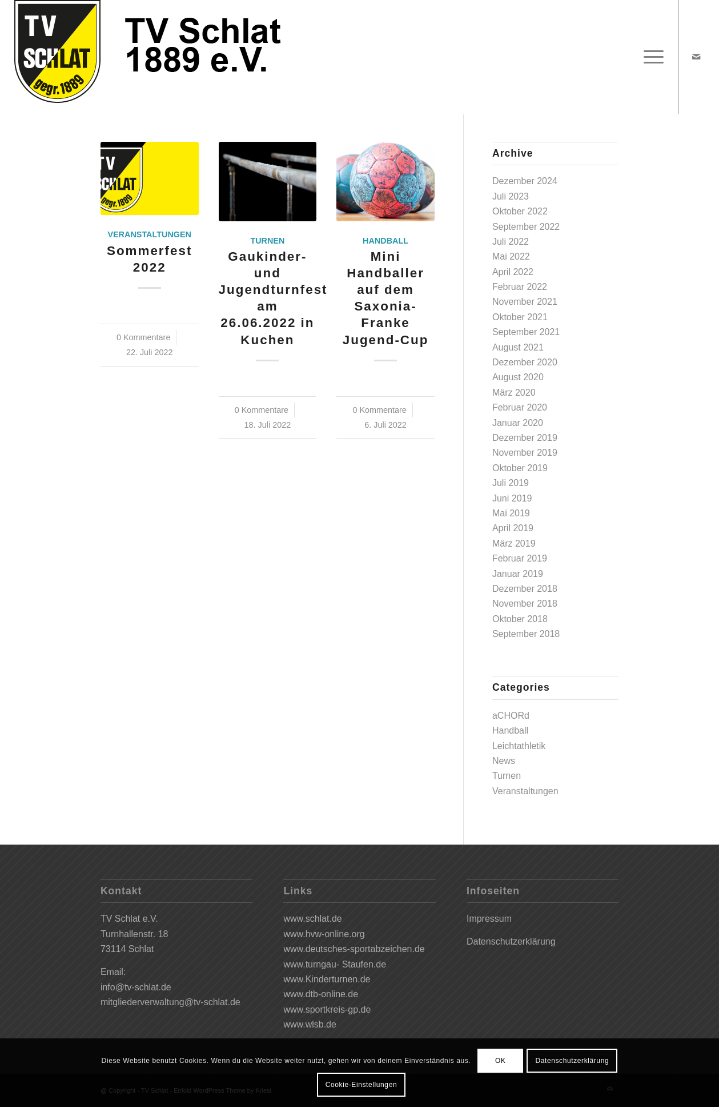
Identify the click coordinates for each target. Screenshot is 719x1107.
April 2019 (512, 528)
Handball (385, 240)
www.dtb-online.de (320, 994)
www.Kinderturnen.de (326, 979)
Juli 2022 (510, 241)
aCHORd (510, 715)
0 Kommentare (143, 337)
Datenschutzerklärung (511, 941)
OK (500, 1061)
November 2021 (524, 301)
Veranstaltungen (149, 234)
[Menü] (650, 57)
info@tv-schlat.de (136, 987)
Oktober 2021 (520, 317)
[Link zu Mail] (696, 56)
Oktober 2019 (520, 468)
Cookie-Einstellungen (361, 1085)
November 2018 (524, 603)
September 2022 (526, 227)
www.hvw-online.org (323, 934)
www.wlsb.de (309, 1024)
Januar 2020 (517, 423)
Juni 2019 (512, 498)
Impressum (489, 918)
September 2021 (526, 332)
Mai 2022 (511, 256)
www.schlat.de (312, 918)
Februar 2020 (519, 407)
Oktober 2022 (520, 211)
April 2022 (512, 272)
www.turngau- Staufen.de (334, 964)
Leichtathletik (518, 746)
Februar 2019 (519, 558)
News (503, 761)
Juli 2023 (510, 196)
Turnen (267, 240)
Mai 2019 (511, 513)
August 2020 (518, 377)
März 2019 (514, 543)
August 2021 (518, 347)
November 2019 (524, 452)
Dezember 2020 (524, 362)
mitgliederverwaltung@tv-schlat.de (170, 1002)
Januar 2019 (517, 574)
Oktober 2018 (520, 619)
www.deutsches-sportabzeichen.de (353, 949)
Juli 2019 (510, 483)
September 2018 (526, 634)
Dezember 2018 (524, 589)
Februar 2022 (519, 287)
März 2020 (514, 392)
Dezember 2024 (524, 181)
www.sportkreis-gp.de (327, 1009)
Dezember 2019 (524, 438)
